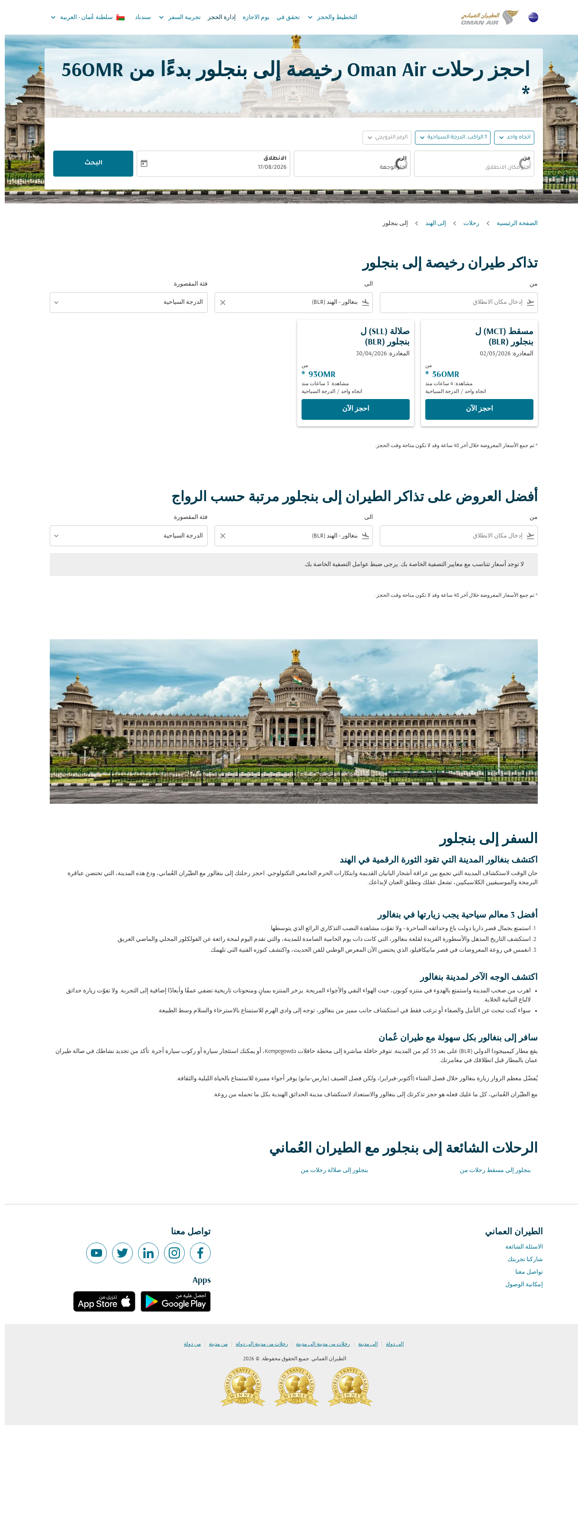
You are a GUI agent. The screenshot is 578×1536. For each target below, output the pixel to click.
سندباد (138, 17)
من (522, 159)
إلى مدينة (363, 1344)
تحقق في (283, 17)
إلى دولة (390, 1344)
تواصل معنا (524, 1272)
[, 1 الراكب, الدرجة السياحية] (452, 137)
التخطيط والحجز (326, 17)
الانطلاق (270, 159)
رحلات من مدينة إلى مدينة (318, 1344)
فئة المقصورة (186, 284)
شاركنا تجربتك (520, 1259)
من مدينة (213, 1344)
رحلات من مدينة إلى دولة (257, 1344)
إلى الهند (431, 223)
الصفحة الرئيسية (512, 223)
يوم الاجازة (251, 17)
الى (398, 159)
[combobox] (476, 168)
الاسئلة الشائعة (519, 1247)
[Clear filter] (217, 302)
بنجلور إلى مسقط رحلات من (490, 1170)
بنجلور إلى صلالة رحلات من (329, 1170)
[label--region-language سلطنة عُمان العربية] (82, 17)
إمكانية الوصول (519, 1285)
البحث (89, 163)
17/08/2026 (267, 168)
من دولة (187, 1344)
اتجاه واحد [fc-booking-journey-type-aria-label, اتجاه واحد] (514, 138)
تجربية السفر (173, 17)
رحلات (467, 223)
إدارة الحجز (217, 17)
